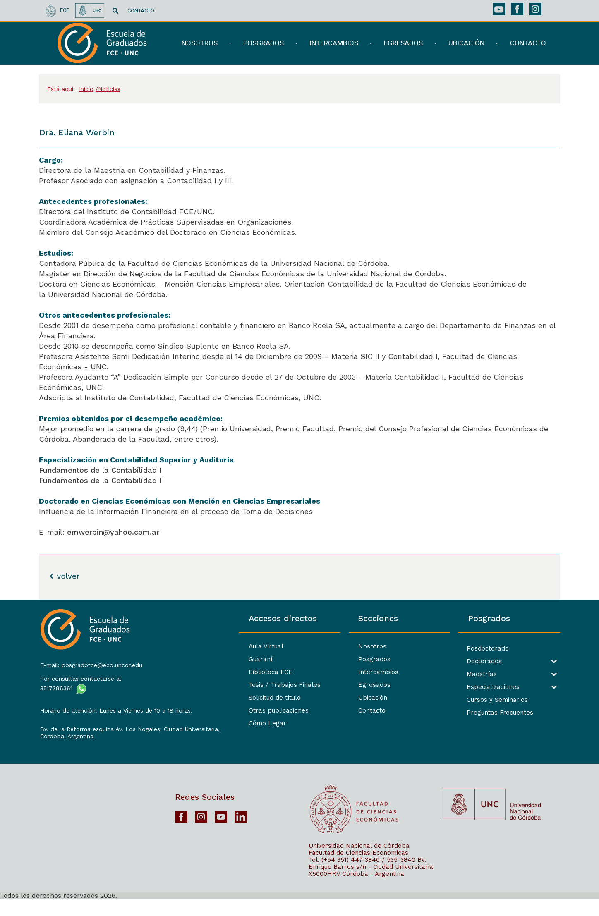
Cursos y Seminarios (475, 699)
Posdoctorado (465, 648)
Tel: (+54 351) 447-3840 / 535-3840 (362, 876)
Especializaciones (470, 687)
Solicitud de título (207, 697)
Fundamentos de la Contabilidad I (100, 470)
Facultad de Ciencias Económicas (358, 869)
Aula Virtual (198, 646)
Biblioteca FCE (203, 672)
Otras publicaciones (211, 710)
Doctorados (461, 661)
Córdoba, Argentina (66, 747)
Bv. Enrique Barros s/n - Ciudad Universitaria (371, 880)
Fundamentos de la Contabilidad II (101, 480)
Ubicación (327, 697)
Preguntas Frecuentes (477, 712)
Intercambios (333, 672)
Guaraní (192, 659)
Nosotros (327, 646)
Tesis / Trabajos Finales (217, 685)
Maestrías (459, 674)
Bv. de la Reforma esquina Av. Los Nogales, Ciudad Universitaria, (100, 737)
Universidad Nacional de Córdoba (359, 862)
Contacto (326, 710)
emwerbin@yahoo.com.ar (113, 532)
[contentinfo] (299, 758)
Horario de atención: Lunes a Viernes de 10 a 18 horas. (99, 711)
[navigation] (359, 48)
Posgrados (329, 659)
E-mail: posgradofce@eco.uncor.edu (90, 662)
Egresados (329, 685)
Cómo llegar (199, 723)
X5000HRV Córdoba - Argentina (356, 890)
